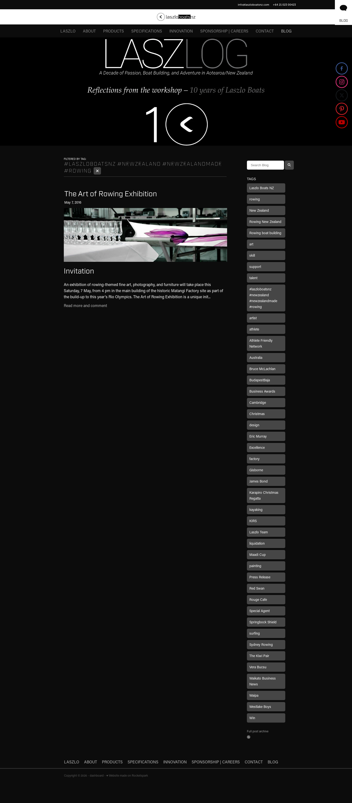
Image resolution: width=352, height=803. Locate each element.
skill (252, 255)
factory (254, 458)
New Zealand (259, 210)
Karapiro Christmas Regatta (263, 495)
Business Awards (262, 391)
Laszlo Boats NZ (261, 188)
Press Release (259, 577)
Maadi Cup (257, 554)
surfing (254, 633)
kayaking (256, 509)
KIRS (253, 520)
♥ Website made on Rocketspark (127, 775)
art (251, 244)
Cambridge (257, 402)
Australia (255, 357)
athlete (254, 329)
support (255, 266)
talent (253, 277)
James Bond (258, 481)
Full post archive (257, 731)
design (254, 425)
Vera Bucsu (257, 667)
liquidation (257, 543)
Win (252, 717)
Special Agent (259, 610)
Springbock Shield (262, 622)
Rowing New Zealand (265, 221)
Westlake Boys (260, 706)
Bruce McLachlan (262, 368)
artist (253, 318)
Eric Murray (258, 436)
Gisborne (256, 470)
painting (255, 565)
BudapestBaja (259, 380)
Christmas (257, 413)
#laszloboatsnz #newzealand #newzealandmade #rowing (263, 298)
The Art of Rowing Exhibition (110, 193)
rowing (254, 199)
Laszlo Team (258, 532)
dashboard (97, 775)
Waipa (253, 695)
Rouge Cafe (258, 599)
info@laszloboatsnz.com (253, 4)
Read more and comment (85, 305)
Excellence (257, 447)
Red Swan (256, 588)
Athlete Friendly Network (261, 343)
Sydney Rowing (261, 644)
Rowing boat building (265, 233)
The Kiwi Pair (259, 655)
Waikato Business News (262, 681)
